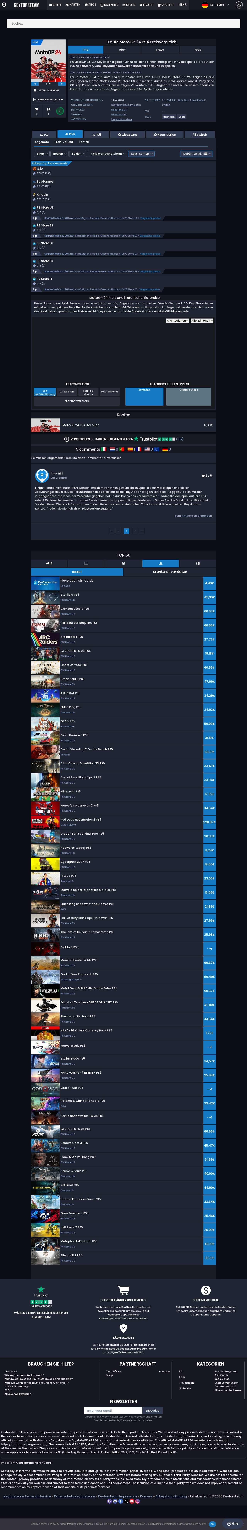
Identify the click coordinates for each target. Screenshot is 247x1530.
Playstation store (121, 119)
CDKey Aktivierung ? (17, 1411)
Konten (84, 163)
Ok (212, 1524)
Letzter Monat (109, 416)
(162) (158, 464)
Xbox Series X (198, 100)
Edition (76, 175)
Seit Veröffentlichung (45, 416)
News (160, 50)
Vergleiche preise (150, 240)
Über (122, 50)
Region (58, 175)
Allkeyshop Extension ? (18, 1418)
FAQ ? (8, 1414)
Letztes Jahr (67, 416)
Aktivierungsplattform (106, 175)
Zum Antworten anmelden (193, 540)
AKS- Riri (57, 498)
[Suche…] (123, 23)
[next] (62, 84)
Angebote (42, 163)
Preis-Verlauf (64, 163)
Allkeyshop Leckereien (228, 1414)
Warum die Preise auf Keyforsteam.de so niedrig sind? (38, 1403)
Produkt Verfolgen (77, 425)
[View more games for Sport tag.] (182, 118)
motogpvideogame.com (126, 104)
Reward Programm (226, 1396)
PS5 (174, 100)
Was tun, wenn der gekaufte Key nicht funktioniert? (36, 1407)
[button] (158, 205)
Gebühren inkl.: (195, 175)
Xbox (182, 1401)
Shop (40, 175)
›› (141, 555)
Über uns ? (11, 1396)
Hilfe (232, 1524)
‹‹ (111, 555)
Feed (198, 50)
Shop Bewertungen (226, 1407)
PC (163, 100)
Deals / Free (221, 1403)
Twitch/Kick (113, 1396)
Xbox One (183, 100)
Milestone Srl (118, 114)
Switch (166, 104)
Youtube (164, 1396)
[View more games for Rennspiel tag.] (169, 118)
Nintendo (185, 1412)
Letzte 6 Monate (88, 416)
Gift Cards (221, 1399)
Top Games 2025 (225, 1411)
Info (85, 50)
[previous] (35, 84)
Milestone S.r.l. (119, 109)
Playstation (186, 1407)
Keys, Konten (140, 175)
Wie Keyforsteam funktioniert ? (24, 1399)
